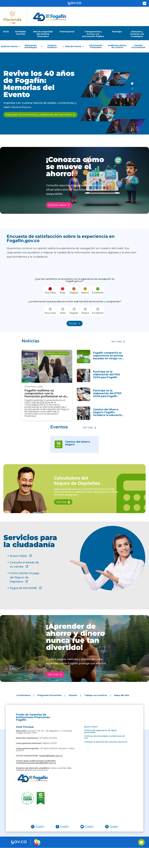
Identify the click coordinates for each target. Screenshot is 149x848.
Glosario (72, 695)
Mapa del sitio (121, 695)
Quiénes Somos (9, 46)
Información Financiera (95, 46)
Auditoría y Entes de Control (117, 46)
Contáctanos (23, 695)
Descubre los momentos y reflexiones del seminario (39, 114)
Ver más (116, 341)
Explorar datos (57, 205)
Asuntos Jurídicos (52, 46)
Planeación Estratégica (31, 46)
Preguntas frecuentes (49, 695)
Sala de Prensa (73, 46)
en (144, 3)
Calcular (61, 502)
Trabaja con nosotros (95, 695)
